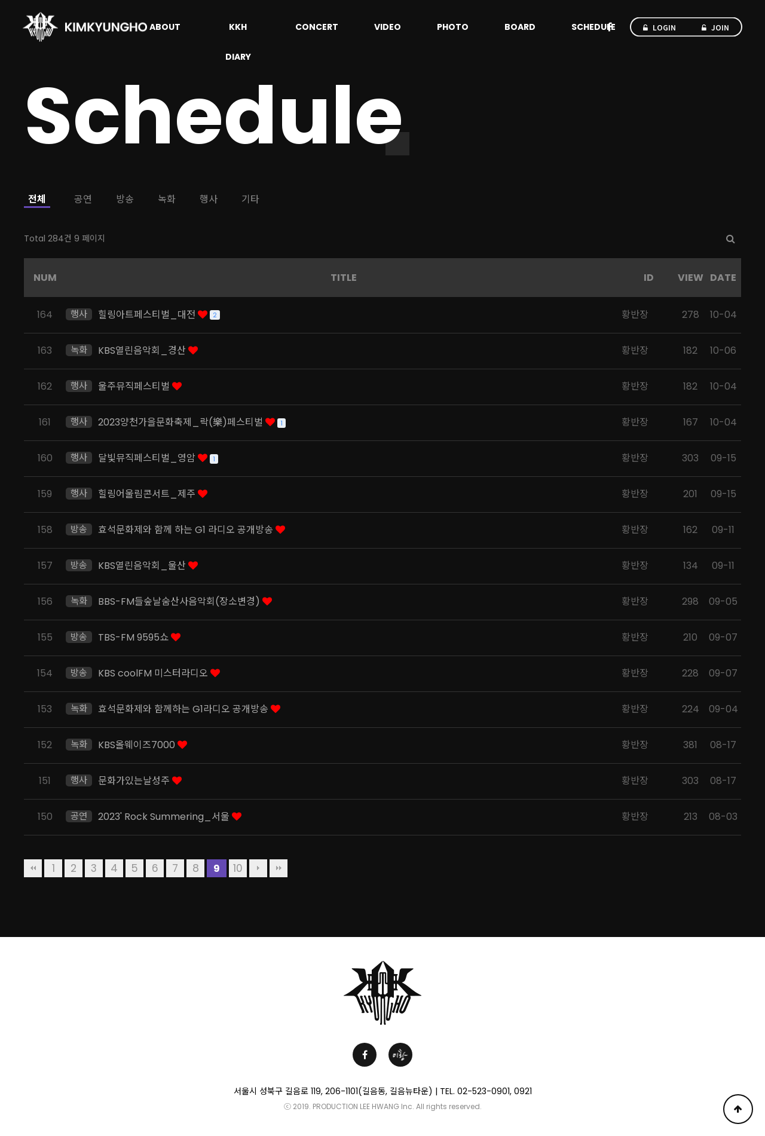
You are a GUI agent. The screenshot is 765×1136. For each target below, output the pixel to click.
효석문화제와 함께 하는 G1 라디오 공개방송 (187, 530)
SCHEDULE (593, 27)
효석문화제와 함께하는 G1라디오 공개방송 (184, 709)
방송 (125, 199)
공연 (83, 199)
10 (238, 868)
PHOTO (453, 27)
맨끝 (278, 868)
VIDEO (387, 27)
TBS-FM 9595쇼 (134, 637)
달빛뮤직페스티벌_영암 (148, 458)
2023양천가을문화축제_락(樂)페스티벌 (181, 422)
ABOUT (164, 27)
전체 (37, 199)
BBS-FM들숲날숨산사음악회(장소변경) (180, 601)
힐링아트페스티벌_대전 (148, 314)
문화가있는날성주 (135, 781)
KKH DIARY (238, 42)
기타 (250, 199)
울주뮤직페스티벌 (135, 386)
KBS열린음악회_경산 (143, 350)
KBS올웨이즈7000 (138, 745)
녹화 (167, 199)
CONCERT (316, 27)
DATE (723, 277)
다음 (258, 868)
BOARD (520, 27)
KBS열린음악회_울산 (143, 565)
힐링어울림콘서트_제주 (148, 494)
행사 (209, 199)
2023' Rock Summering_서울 (165, 816)
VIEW (690, 277)
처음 (33, 868)
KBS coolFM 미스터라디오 (154, 673)
